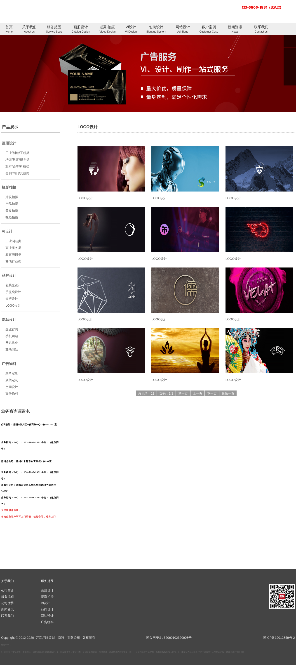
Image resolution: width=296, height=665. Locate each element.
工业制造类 (13, 241)
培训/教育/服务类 (17, 159)
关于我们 (29, 29)
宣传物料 (11, 393)
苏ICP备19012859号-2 (279, 637)
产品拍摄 (11, 204)
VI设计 (131, 29)
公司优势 (7, 603)
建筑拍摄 (11, 197)
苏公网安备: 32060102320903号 (168, 637)
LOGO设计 (13, 305)
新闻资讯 (235, 29)
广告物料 (9, 364)
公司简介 (7, 590)
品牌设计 (9, 275)
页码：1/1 (166, 393)
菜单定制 (11, 373)
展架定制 (11, 380)
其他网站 (11, 349)
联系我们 (261, 29)
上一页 (197, 393)
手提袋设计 (13, 292)
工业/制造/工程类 (17, 153)
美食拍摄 (11, 210)
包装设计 (156, 29)
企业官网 (11, 329)
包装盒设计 (13, 285)
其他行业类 (13, 261)
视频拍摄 (11, 217)
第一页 (183, 393)
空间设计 (11, 387)
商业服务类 (13, 248)
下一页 (212, 393)
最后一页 (228, 393)
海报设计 (11, 299)
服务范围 (54, 29)
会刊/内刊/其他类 (17, 173)
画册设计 (80, 29)
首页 (9, 29)
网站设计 (183, 29)
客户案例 (209, 29)
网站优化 (11, 343)
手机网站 (11, 336)
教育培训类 (13, 254)
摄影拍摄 (107, 29)
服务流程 (7, 597)
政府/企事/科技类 (17, 166)
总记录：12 (146, 393)
